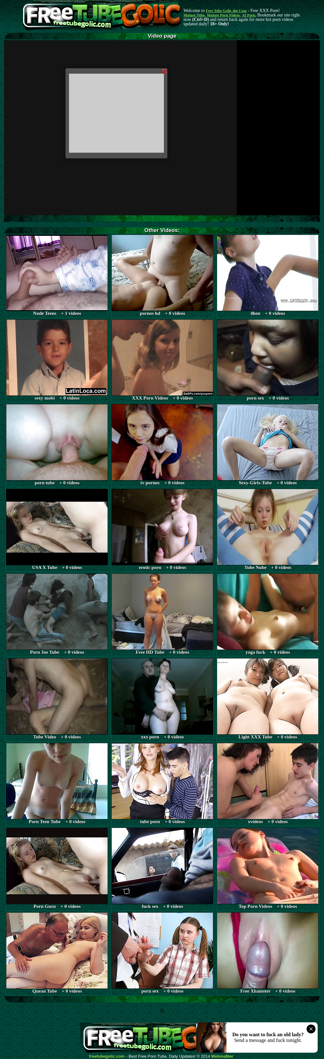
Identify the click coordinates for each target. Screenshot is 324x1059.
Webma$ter (222, 1056)
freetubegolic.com (107, 1056)
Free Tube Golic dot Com (226, 11)
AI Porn (248, 15)
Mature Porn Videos (223, 15)
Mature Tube (194, 15)
